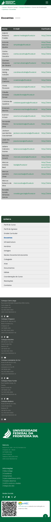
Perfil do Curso (10, 225)
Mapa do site (8, 486)
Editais (6, 272)
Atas (6, 263)
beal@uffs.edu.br (20, 165)
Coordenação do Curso (13, 276)
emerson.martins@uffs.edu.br (26, 109)
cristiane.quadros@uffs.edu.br (26, 102)
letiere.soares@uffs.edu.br (24, 149)
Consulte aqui (22, 506)
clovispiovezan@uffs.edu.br (25, 87)
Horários (7, 246)
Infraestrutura (9, 242)
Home (4, 7)
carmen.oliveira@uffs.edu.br (25, 63)
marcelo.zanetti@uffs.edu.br (25, 157)
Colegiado (8, 259)
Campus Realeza (24, 7)
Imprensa (7, 476)
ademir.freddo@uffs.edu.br (24, 35)
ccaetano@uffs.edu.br (23, 80)
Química (5, 9)
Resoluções (8, 281)
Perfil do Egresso (10, 229)
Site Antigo (7, 471)
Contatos (8, 285)
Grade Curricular (11, 233)
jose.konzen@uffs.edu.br (23, 141)
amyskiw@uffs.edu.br (22, 45)
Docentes (12, 9)
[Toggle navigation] (47, 2)
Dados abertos (9, 481)
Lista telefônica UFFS (11, 478)
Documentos (9, 268)
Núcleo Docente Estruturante (16, 255)
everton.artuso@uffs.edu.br (25, 116)
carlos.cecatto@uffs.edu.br (25, 54)
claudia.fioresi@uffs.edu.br (24, 95)
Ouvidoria (7, 473)
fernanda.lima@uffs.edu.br (24, 124)
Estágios (7, 251)
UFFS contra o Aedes (11, 483)
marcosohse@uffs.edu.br (24, 174)
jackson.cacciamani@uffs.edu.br (27, 133)
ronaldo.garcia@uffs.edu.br (24, 193)
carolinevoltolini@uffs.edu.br (25, 72)
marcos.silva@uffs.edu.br (24, 183)
